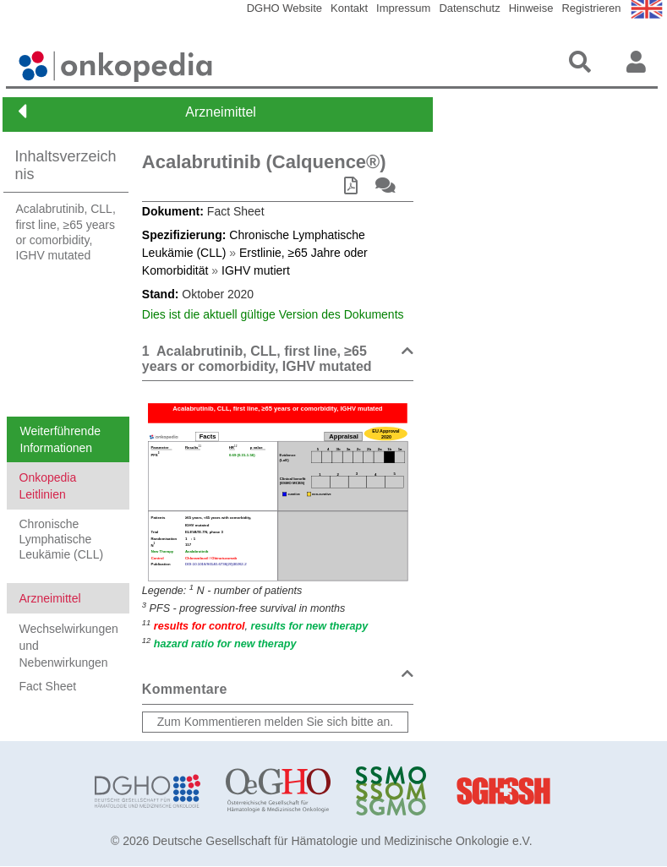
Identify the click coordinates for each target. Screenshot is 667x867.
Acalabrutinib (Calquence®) (264, 161)
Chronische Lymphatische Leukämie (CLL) (61, 539)
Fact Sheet (48, 686)
